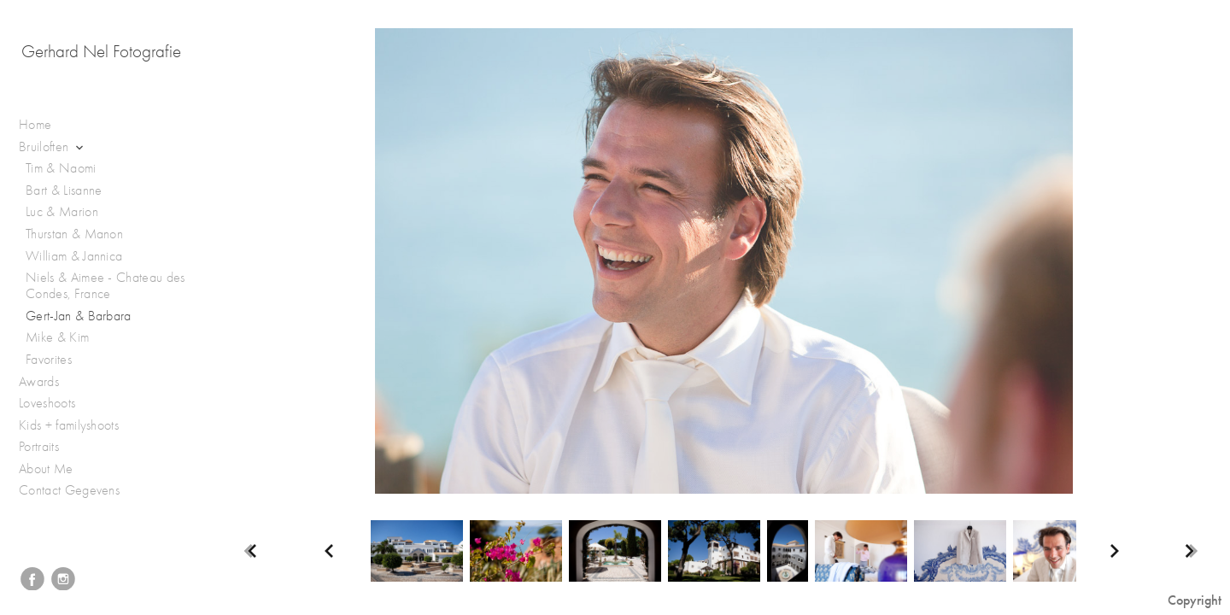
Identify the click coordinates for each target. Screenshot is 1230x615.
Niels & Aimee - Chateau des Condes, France (105, 286)
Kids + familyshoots (77, 426)
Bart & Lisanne (64, 190)
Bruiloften (52, 147)
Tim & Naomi (61, 168)
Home (35, 124)
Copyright (1194, 600)
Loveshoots (56, 403)
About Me (46, 469)
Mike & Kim (57, 337)
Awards (47, 382)
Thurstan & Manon (74, 234)
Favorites (49, 359)
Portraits (47, 447)
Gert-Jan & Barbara (79, 316)
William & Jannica (74, 256)
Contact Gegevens (69, 490)
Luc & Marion (62, 212)
